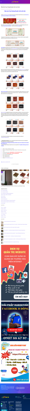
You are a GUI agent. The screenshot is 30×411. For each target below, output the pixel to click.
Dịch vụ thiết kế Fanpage (4, 190)
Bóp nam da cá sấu (22, 69)
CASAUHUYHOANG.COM (5, 137)
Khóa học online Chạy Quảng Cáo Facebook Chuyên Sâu (8, 200)
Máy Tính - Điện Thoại (4, 210)
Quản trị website (3, 196)
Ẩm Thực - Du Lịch (3, 217)
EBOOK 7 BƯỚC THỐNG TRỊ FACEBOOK (6, 194)
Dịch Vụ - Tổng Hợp (3, 207)
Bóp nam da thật (3, 112)
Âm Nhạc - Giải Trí (3, 215)
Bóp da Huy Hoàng (14, 48)
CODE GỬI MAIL (3, 203)
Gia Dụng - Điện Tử (3, 208)
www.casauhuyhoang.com (9, 157)
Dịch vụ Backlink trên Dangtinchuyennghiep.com (7, 193)
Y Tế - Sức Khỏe (3, 214)
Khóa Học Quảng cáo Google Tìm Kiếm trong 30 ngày (7, 201)
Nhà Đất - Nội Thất (3, 211)
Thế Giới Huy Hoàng (6, 14)
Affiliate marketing (3, 197)
